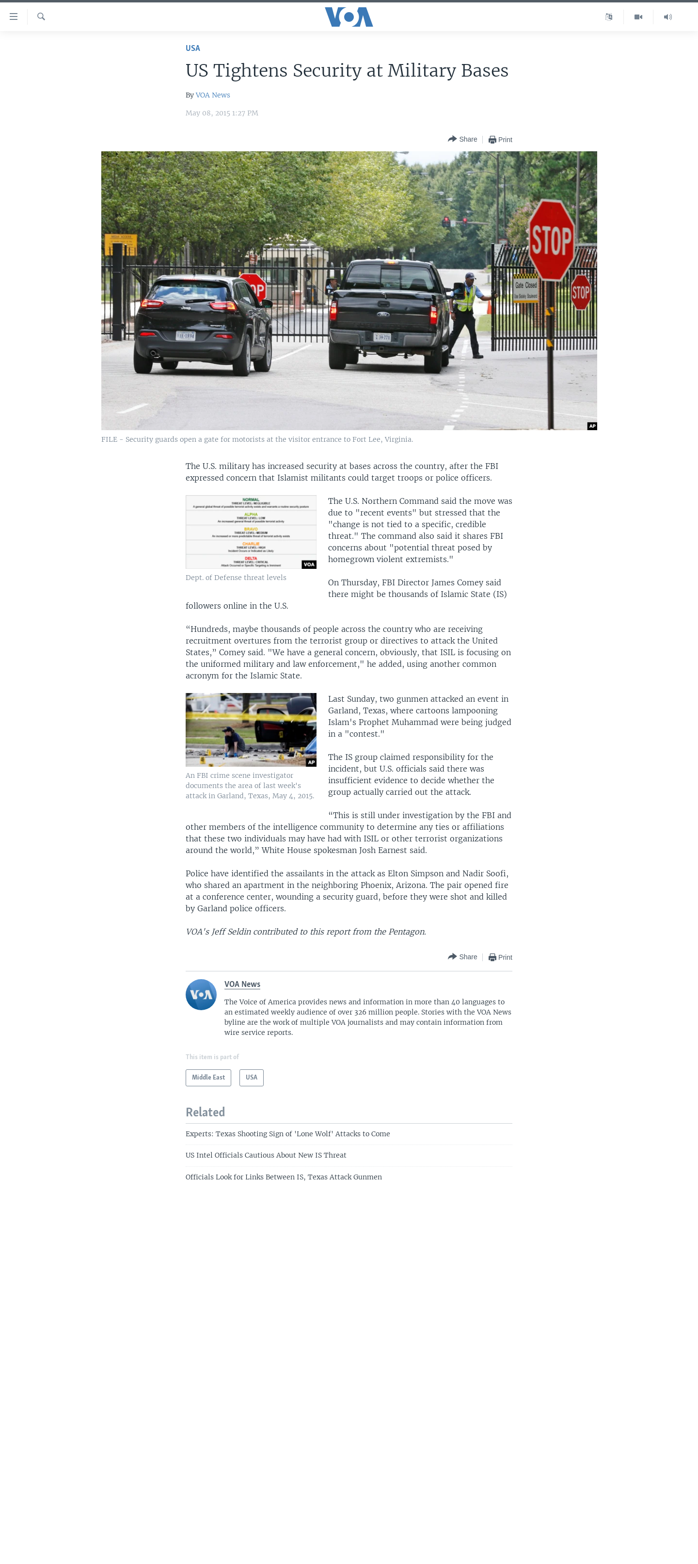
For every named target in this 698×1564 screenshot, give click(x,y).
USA (193, 49)
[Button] (462, 139)
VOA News (213, 95)
